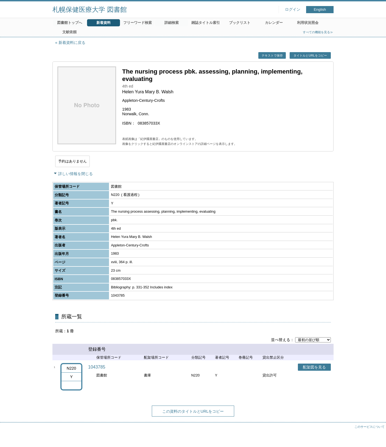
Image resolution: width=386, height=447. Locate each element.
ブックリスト (239, 23)
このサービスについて (369, 426)
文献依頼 (69, 32)
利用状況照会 (307, 23)
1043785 (96, 367)
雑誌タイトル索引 (205, 23)
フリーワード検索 (137, 23)
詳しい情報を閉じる (75, 174)
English (320, 9)
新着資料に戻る (71, 42)
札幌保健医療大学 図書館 (89, 9)
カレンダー (274, 23)
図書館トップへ (69, 23)
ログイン (292, 9)
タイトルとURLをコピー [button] (310, 55)
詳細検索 (171, 23)
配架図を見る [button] (314, 367)
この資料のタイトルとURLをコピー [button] (193, 411)
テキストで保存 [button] (272, 55)
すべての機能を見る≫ (318, 32)
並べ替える (280, 340)
